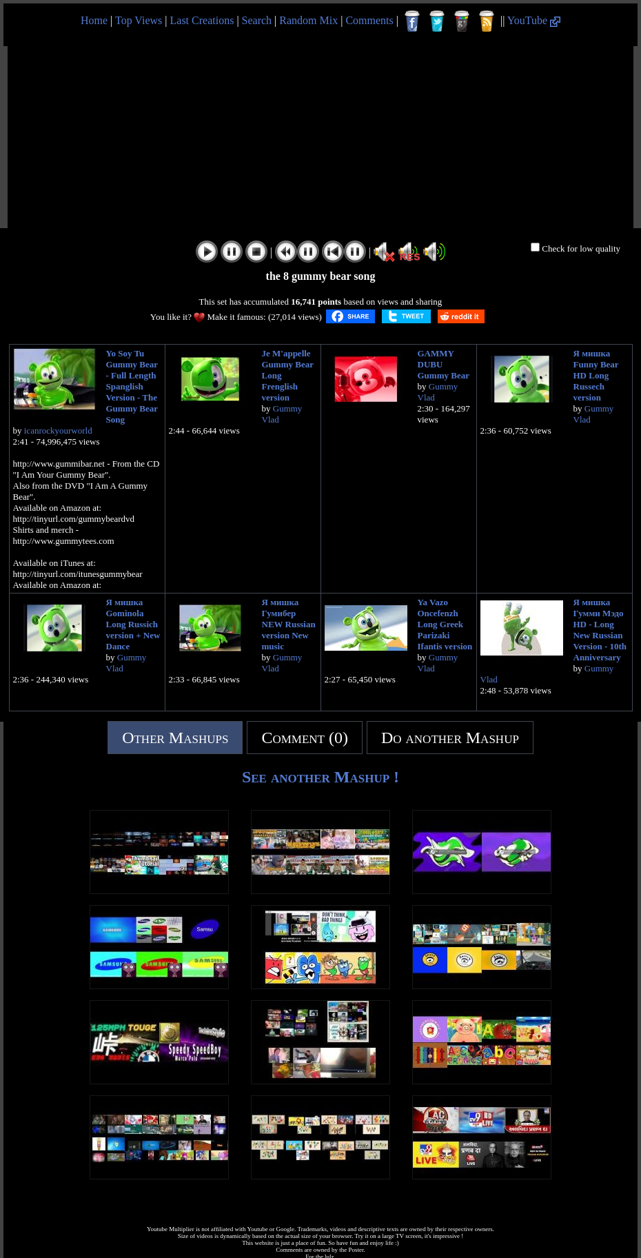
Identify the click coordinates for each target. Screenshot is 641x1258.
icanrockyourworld (58, 430)
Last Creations (202, 20)
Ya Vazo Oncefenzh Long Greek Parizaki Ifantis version (445, 624)
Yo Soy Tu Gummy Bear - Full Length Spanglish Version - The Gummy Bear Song (132, 386)
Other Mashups (175, 738)
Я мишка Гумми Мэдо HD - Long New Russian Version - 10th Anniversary (600, 629)
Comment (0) (304, 738)
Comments (369, 20)
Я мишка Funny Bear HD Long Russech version (596, 375)
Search (257, 20)
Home (94, 20)
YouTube (533, 20)
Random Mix (308, 20)
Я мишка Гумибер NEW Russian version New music (289, 624)
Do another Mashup (450, 738)
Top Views (138, 20)
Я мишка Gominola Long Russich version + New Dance (133, 624)
